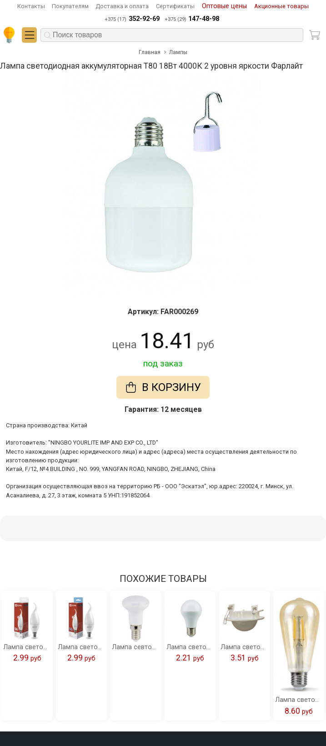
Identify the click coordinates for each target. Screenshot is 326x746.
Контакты (31, 6)
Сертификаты (175, 6)
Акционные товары (281, 6)
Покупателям (70, 6)
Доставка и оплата (122, 6)
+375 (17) (132, 19)
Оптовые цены (224, 6)
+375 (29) (192, 19)
